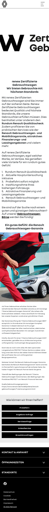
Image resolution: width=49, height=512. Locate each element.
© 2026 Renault (10, 507)
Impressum (8, 503)
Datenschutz (9, 492)
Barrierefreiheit (10, 499)
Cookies (7, 495)
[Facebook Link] (5, 483)
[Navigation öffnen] (43, 4)
